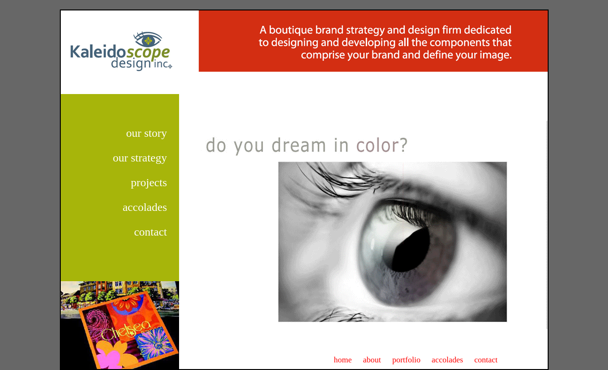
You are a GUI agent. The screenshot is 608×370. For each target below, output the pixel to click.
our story (146, 133)
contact (150, 232)
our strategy (140, 158)
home (343, 359)
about (372, 359)
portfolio (406, 359)
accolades (145, 207)
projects (149, 182)
